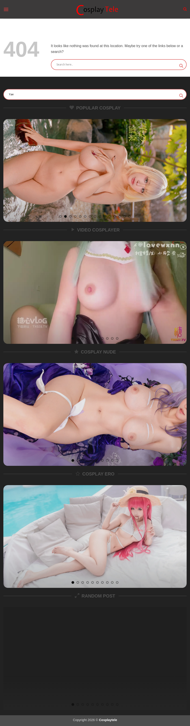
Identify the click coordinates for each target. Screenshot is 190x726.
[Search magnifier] (181, 65)
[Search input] (116, 64)
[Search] (185, 9)
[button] (6, 9)
